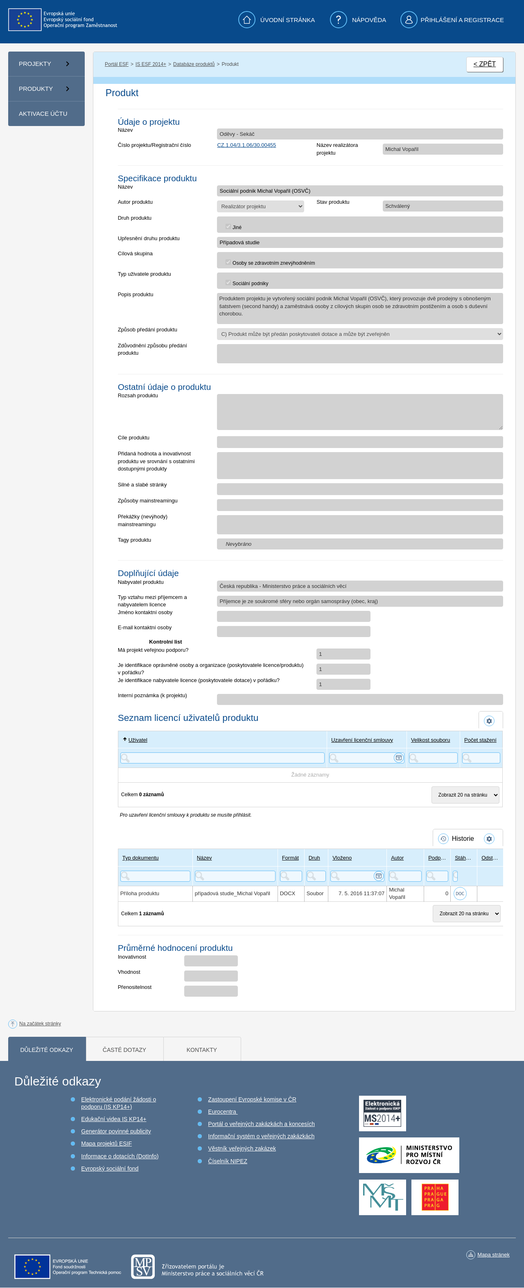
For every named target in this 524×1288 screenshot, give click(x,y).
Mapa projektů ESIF (106, 1143)
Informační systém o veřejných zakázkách (261, 1136)
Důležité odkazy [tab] (46, 1050)
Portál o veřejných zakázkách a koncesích (261, 1124)
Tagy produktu (134, 540)
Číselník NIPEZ (227, 1161)
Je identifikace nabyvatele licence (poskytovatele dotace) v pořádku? (199, 680)
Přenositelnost (134, 987)
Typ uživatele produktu (144, 274)
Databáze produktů (194, 64)
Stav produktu (332, 202)
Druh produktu (134, 218)
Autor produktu (135, 202)
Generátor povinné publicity (116, 1131)
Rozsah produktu (138, 395)
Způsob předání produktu (147, 330)
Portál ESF (117, 64)
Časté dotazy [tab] (124, 1050)
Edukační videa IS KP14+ (113, 1119)
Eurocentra (222, 1111)
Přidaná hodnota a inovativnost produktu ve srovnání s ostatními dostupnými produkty (156, 461)
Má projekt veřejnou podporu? (153, 650)
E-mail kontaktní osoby (145, 627)
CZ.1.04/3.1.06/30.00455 (246, 145)
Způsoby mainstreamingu (148, 501)
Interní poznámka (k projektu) (152, 695)
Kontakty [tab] (202, 1050)
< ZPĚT (485, 64)
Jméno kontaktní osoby (145, 612)
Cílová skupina (135, 253)
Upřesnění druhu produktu (149, 238)
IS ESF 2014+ (151, 64)
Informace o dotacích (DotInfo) (119, 1156)
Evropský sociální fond (109, 1168)
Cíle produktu (133, 438)
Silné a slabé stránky (142, 485)
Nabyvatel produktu (141, 582)
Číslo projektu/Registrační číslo (154, 145)
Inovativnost (132, 957)
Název (125, 130)
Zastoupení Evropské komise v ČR (252, 1099)
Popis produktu (136, 294)
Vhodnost (129, 972)
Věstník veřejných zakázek (242, 1148)
